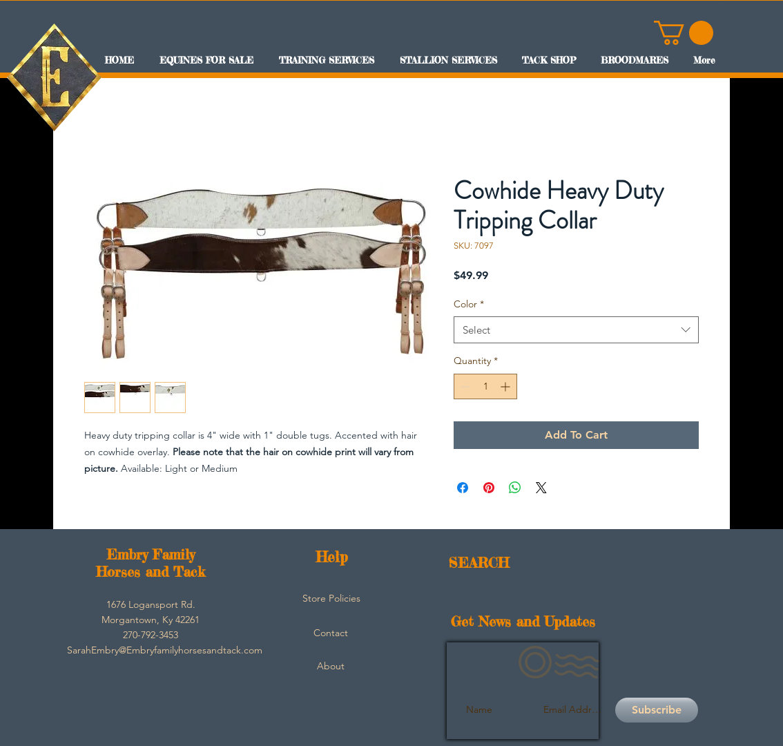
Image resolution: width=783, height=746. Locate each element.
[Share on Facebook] (462, 487)
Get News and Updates (523, 621)
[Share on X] (541, 487)
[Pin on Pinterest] (489, 487)
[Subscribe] (656, 710)
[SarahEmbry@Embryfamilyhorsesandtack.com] (164, 650)
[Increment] (506, 386)
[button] (683, 33)
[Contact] (331, 633)
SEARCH (479, 562)
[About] (331, 666)
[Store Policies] (331, 598)
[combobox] (576, 329)
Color (469, 304)
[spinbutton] (485, 386)
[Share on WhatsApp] (515, 487)
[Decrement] (464, 386)
